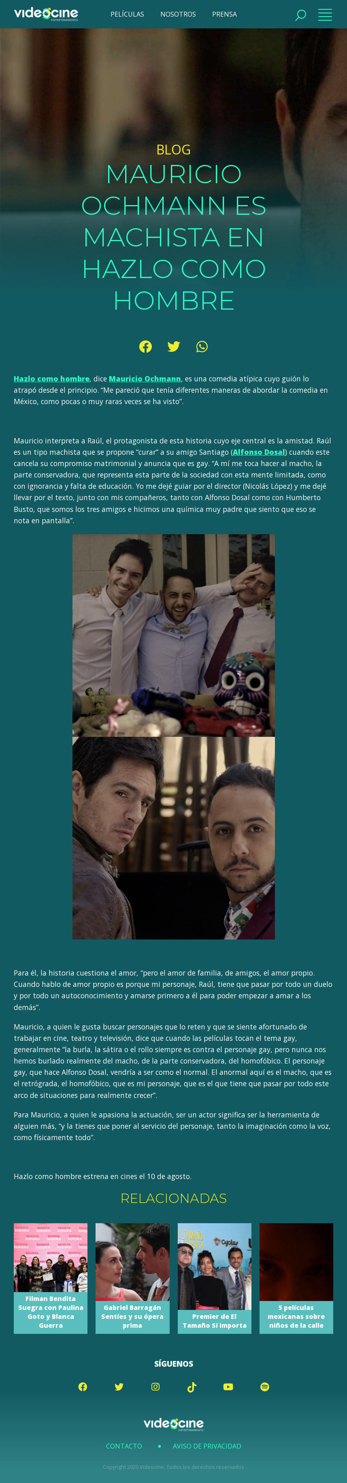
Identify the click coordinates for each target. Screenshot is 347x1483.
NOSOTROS (178, 14)
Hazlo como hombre (51, 378)
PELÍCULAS (127, 14)
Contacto (124, 1446)
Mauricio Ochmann (145, 378)
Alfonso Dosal (259, 452)
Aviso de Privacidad (207, 1446)
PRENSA (224, 14)
